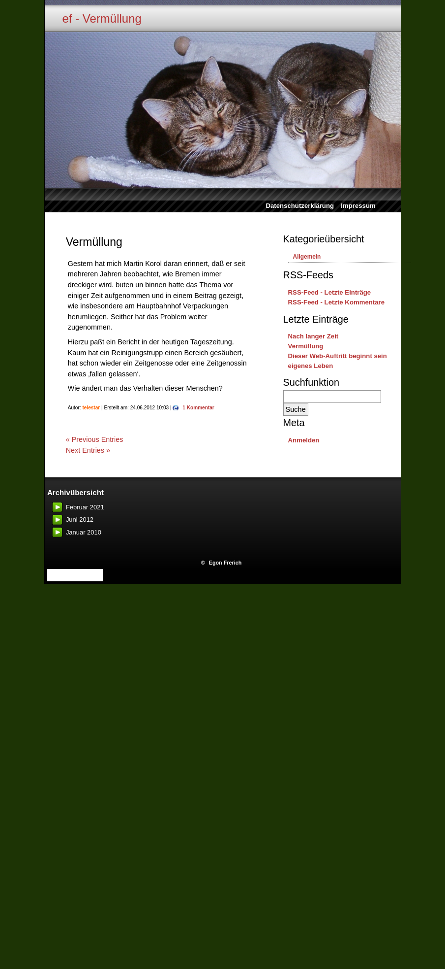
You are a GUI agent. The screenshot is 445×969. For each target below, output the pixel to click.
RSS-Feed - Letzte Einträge (329, 292)
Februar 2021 (85, 507)
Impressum (358, 205)
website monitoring (75, 575)
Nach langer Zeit (313, 336)
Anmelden (304, 440)
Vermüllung (94, 241)
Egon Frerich (225, 563)
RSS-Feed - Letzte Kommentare (336, 302)
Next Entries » (88, 450)
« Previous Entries (94, 439)
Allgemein (307, 256)
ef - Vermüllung (102, 18)
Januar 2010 (83, 532)
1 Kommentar (198, 407)
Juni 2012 (79, 519)
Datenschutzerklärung (296, 205)
